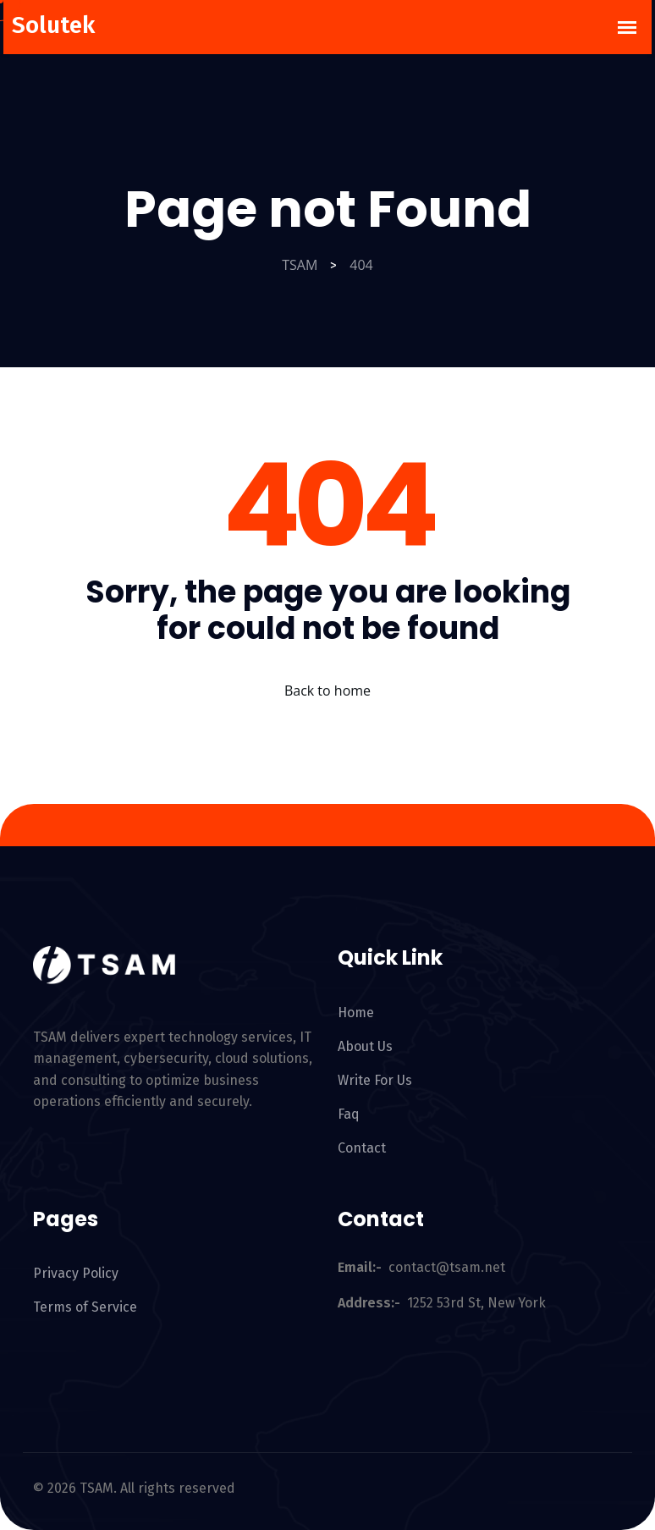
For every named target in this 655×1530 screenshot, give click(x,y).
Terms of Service (85, 1307)
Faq (349, 1114)
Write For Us (375, 1080)
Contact (362, 1148)
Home (356, 1012)
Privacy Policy (75, 1273)
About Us (365, 1046)
